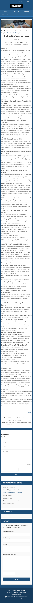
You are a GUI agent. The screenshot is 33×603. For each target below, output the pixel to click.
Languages (5, 14)
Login (27, 1)
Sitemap (23, 599)
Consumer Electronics (9, 487)
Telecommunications (8, 503)
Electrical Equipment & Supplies (11, 490)
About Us (16, 11)
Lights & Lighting (7, 498)
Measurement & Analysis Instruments (13, 501)
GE (19, 39)
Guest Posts (6, 521)
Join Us (20, 1)
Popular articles (7, 512)
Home (5, 11)
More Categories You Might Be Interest (12, 483)
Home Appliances (7, 495)
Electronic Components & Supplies (18, 44)
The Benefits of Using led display (16, 33)
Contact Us (27, 11)
